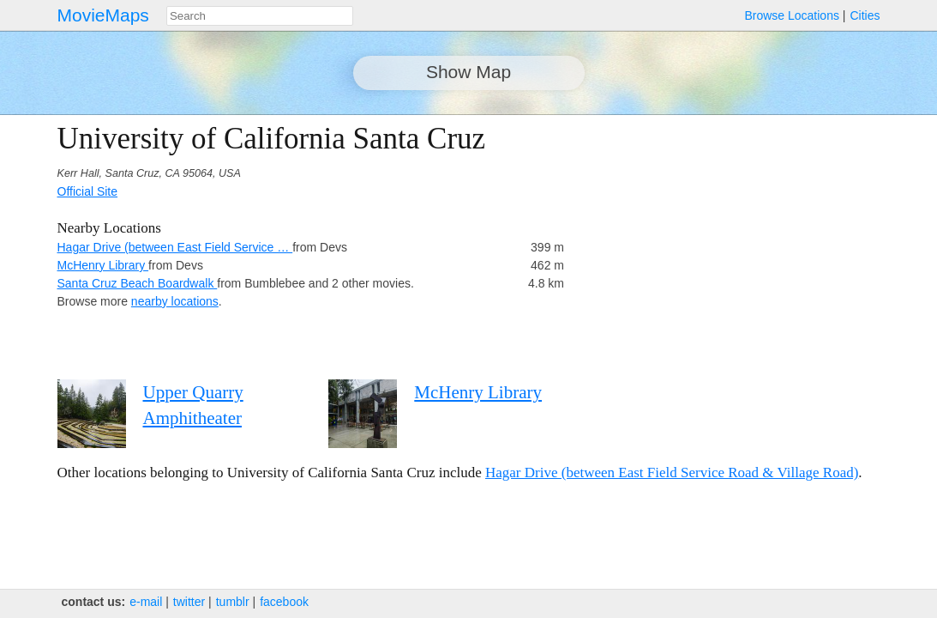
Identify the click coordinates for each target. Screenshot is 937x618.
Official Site (87, 191)
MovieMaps (103, 15)
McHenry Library (103, 265)
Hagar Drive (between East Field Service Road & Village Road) (671, 472)
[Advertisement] (730, 242)
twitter (189, 602)
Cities (865, 15)
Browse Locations (791, 15)
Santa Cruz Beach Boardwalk (137, 283)
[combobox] (259, 16)
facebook (284, 602)
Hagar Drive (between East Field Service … (175, 247)
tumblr (232, 602)
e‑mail (145, 602)
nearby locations (175, 301)
